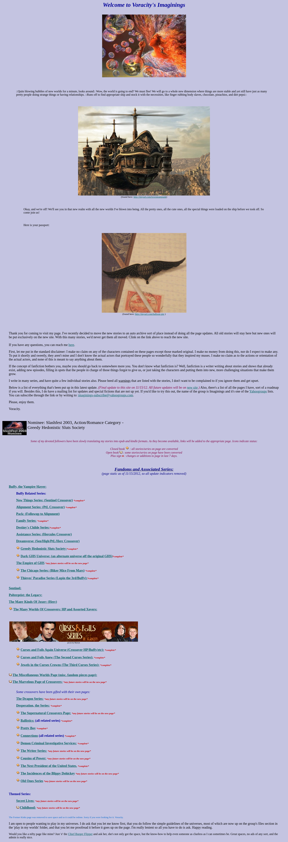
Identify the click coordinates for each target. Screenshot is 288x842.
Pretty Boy (28, 728)
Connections (29, 736)
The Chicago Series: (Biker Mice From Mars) (52, 570)
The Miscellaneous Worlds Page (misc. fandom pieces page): (54, 675)
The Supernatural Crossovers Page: (46, 713)
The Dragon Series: (30, 699)
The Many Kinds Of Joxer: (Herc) (33, 602)
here (71, 345)
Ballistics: (27, 720)
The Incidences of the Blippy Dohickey (48, 773)
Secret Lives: (25, 801)
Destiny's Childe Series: (33, 527)
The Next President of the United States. (49, 766)
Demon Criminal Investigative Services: (49, 743)
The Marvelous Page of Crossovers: (37, 682)
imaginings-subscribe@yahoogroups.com (105, 395)
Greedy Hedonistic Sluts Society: (44, 548)
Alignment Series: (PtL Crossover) (40, 507)
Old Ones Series (32, 781)
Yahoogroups (258, 391)
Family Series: (26, 521)
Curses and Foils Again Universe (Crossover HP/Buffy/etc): (62, 650)
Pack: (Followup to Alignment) (38, 514)
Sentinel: (15, 588)
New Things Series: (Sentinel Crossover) (44, 500)
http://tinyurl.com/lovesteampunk (150, 197)
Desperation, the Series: (33, 705)
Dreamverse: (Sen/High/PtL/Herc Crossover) (48, 541)
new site (192, 387)
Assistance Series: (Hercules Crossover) (44, 534)
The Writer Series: (34, 751)
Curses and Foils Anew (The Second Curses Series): (57, 657)
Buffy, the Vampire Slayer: (27, 486)
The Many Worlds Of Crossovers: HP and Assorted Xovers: (55, 609)
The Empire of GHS (30, 563)
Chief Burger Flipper (80, 834)
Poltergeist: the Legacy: (25, 595)
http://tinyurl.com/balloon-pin (149, 314)
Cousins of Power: (33, 758)
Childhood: (28, 807)
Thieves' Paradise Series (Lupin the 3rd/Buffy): (54, 578)
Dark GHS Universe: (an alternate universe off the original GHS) (66, 556)
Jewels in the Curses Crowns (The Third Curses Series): (60, 665)
